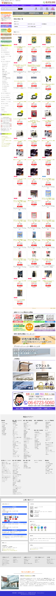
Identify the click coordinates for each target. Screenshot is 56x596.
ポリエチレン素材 (49, 450)
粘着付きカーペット (27, 425)
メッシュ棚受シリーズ (16, 488)
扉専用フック (15, 477)
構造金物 (47, 460)
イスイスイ (4, 466)
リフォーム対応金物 (49, 463)
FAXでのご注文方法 (5, 562)
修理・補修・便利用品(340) (5, 97)
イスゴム (3, 481)
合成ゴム (47, 454)
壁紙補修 (25, 433)
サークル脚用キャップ (6, 470)
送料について (4, 564)
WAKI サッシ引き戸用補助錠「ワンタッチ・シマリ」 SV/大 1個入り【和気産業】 (48, 221)
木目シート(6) (4, 68)
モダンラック (15, 463)
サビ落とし (26, 427)
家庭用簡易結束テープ (27, 455)
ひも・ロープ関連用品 (49, 420)
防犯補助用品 (37, 432)
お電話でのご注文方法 (5, 563)
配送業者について (27, 559)
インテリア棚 (15, 469)
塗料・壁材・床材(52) (4, 103)
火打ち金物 (47, 462)
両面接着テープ (48, 434)
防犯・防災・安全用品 (18, 16)
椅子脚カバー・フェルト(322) (6, 101)
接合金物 (14, 444)
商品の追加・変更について (51, 559)
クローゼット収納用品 (16, 481)
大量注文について (49, 560)
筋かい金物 (47, 466)
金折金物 (3, 430)
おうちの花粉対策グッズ (28, 438)
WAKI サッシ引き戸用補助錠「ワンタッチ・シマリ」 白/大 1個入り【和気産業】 (48, 179)
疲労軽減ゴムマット (49, 444)
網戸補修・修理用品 (27, 456)
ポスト (14, 440)
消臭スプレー (26, 453)
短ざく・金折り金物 (49, 469)
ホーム (6, 5)
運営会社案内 (14, 592)
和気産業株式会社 (28, 575)
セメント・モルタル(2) (4, 105)
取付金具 (3, 422)
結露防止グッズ (26, 441)
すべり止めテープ (49, 432)
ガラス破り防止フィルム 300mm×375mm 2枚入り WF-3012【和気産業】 (34, 121)
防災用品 (36, 440)
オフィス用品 (26, 422)
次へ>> (35, 34)
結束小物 (47, 427)
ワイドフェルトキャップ (6, 476)
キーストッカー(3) (5, 63)
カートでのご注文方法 (5, 560)
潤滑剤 (25, 436)
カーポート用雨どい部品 (17, 437)
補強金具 (14, 453)
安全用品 (36, 447)
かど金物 (47, 467)
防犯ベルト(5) (4, 71)
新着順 (54, 34)
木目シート (36, 436)
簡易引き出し (15, 470)
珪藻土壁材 (26, 466)
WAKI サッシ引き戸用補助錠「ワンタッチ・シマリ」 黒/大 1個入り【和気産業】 (19, 201)
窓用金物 (14, 423)
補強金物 (3, 420)
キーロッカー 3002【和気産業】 (19, 299)
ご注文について (4, 559)
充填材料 (36, 422)
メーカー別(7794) (4, 111)
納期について (26, 562)
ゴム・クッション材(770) (5, 95)
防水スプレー (26, 451)
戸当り (14, 429)
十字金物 (3, 425)
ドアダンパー (15, 427)
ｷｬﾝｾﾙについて (37, 559)
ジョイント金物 (4, 423)
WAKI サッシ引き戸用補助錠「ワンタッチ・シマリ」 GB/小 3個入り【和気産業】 (19, 240)
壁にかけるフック (16, 465)
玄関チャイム (26, 426)
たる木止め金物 (48, 465)
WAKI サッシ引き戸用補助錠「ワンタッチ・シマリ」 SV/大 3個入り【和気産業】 (34, 221)
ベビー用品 (36, 448)
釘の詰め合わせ (15, 445)
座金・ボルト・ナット (49, 473)
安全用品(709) (4, 89)
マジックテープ (48, 437)
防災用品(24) (4, 81)
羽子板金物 (47, 470)
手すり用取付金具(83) (5, 86)
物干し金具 (15, 485)
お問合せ (41, 5)
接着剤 (36, 423)
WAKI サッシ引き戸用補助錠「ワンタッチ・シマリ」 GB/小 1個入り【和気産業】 (34, 240)
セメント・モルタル (38, 460)
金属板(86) (2, 109)
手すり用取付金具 (38, 444)
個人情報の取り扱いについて (22, 592)
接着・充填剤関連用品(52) (5, 52)
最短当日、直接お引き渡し (28, 563)
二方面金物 (4, 429)
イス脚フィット (4, 467)
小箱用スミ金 (15, 451)
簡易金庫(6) (4, 76)
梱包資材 (47, 426)
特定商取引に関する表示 (32, 592)
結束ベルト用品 (48, 425)
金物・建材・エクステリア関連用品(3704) (6, 57)
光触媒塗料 (26, 462)
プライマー (26, 463)
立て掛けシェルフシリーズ (17, 493)
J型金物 (3, 426)
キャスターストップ (5, 469)
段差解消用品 (37, 441)
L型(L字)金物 (4, 433)
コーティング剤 (26, 452)
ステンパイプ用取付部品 (17, 474)
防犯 (35, 437)
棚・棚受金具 (15, 473)
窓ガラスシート (26, 448)
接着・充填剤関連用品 (38, 420)
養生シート (47, 436)
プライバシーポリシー (40, 592)
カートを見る (49, 5)
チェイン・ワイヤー (16, 455)
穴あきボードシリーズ (16, 492)
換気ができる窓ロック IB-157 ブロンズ (34, 200)
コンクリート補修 (27, 429)
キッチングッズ (26, 440)
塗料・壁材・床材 (26, 460)
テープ (46, 430)
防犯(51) (3, 69)
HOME (14, 16)
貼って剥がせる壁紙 (27, 467)
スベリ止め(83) (4, 79)
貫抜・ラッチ (15, 431)
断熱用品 (25, 423)
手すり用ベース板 (38, 443)
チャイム (14, 426)
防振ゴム (47, 447)
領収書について (15, 562)
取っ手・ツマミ (15, 434)
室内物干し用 (15, 489)
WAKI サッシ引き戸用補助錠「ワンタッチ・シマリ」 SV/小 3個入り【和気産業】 (48, 199)
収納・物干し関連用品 (16, 460)
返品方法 (36, 560)
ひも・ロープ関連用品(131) (5, 54)
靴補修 (25, 434)
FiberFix (25, 444)
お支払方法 (15, 559)
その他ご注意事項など (50, 563)
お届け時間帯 (26, 560)
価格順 (51, 34)
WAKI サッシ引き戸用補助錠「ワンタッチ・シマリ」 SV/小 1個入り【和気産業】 (19, 221)
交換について (37, 562)
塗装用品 (25, 465)
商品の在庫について (50, 562)
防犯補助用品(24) (5, 64)
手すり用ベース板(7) (5, 84)
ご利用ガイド (23, 5)
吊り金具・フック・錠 (16, 442)
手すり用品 (36, 445)
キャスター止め (4, 478)
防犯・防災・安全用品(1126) (5, 61)
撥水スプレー (15, 433)
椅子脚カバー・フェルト (6, 460)
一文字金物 (4, 434)
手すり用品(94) (4, 87)
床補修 (25, 430)
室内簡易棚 (15, 491)
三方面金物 (4, 427)
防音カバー (47, 433)
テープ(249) (3, 59)
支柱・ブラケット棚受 (16, 480)
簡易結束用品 (48, 422)
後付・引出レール (16, 476)
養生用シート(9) (4, 66)
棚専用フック (15, 478)
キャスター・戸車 (16, 456)
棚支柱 (14, 484)
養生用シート (37, 434)
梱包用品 (47, 423)
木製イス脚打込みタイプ (6, 477)
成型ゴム (47, 448)
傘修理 (25, 449)
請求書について (15, 560)
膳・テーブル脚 (15, 441)
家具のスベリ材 (4, 462)
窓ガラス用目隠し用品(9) (32, 26)
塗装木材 (25, 445)
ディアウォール (15, 466)
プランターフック (16, 462)
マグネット (15, 438)
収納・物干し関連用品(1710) (5, 93)
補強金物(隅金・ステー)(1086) (6, 99)
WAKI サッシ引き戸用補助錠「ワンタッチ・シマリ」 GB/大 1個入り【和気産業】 (19, 259)
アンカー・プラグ (16, 448)
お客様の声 (32, 5)
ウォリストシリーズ (16, 467)
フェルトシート (4, 480)
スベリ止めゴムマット (49, 446)
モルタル (36, 462)
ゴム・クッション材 (49, 442)
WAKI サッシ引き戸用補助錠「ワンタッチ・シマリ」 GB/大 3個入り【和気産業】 (48, 240)
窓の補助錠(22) (4, 74)
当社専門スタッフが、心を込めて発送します (10, 550)
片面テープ (47, 440)
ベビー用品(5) (4, 91)
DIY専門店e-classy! (5, 136)
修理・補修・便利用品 (27, 420)
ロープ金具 (15, 452)
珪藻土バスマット (27, 437)
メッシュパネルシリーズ (17, 487)
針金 (13, 449)
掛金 (13, 430)
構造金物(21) (3, 107)
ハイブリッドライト (38, 433)
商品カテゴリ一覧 (15, 5)
